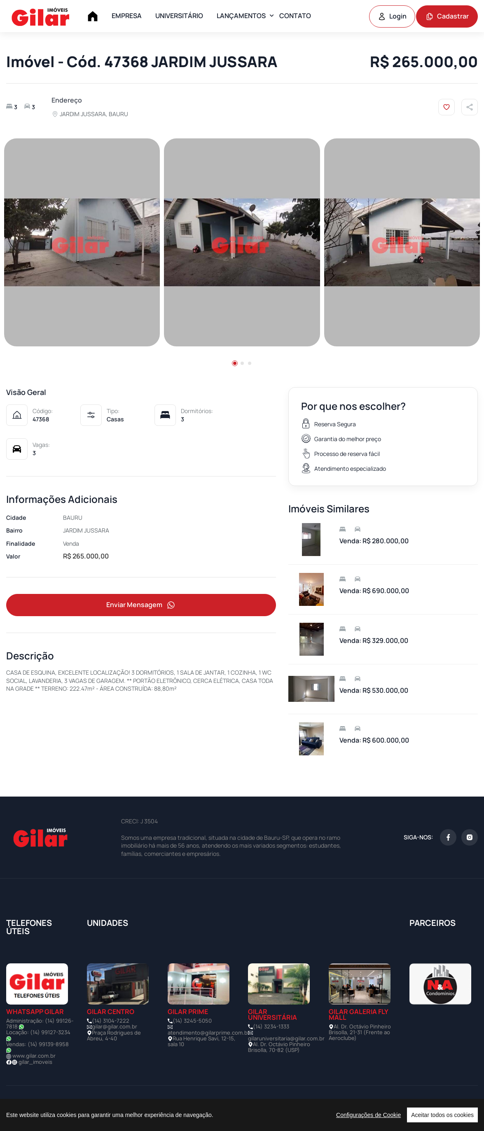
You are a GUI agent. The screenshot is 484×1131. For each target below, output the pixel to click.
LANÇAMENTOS (241, 15)
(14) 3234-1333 (271, 1026)
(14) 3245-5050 (192, 1021)
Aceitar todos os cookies (442, 1115)
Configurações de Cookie (368, 1115)
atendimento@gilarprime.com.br (209, 1032)
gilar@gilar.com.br (114, 1026)
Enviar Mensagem (141, 605)
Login (392, 16)
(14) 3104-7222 (110, 1021)
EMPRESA (127, 15)
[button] (234, 363)
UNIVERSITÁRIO (179, 15)
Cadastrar (447, 16)
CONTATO (295, 15)
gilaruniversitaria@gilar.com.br (286, 1038)
